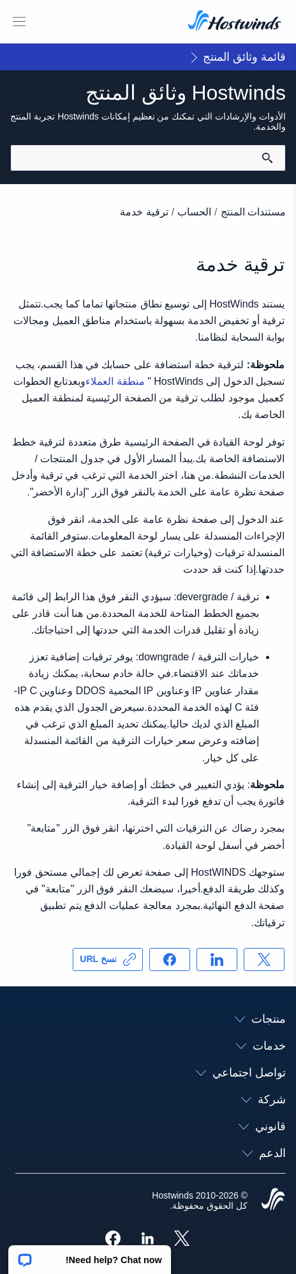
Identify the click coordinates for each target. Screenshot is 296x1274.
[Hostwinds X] (185, 1239)
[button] (89, 1255)
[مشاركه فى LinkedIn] (216, 959)
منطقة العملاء (114, 381)
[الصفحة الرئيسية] (234, 22)
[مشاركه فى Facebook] (169, 959)
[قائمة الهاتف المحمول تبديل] (19, 21)
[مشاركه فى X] (264, 959)
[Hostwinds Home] (273, 1200)
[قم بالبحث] (267, 158)
